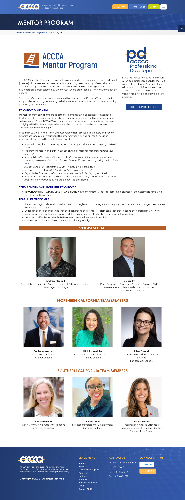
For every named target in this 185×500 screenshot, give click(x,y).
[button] (181, 28)
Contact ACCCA (86, 489)
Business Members (88, 482)
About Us (83, 463)
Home (19, 32)
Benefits (83, 466)
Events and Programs (35, 32)
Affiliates (83, 479)
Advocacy (83, 473)
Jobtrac (82, 476)
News (81, 486)
